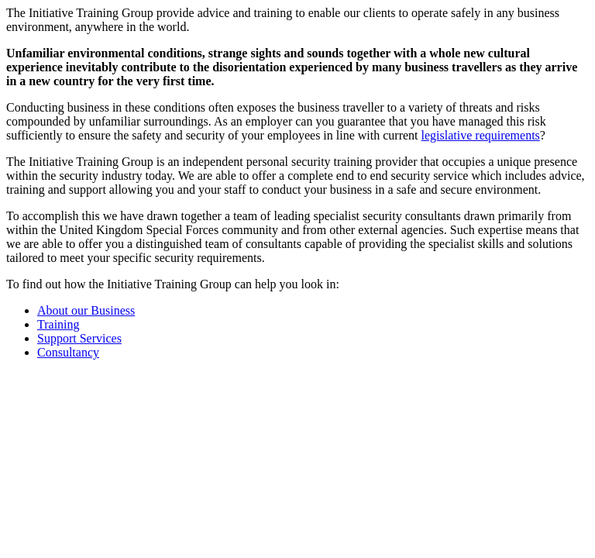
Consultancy (68, 352)
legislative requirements (480, 135)
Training (58, 324)
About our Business (86, 310)
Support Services (79, 338)
